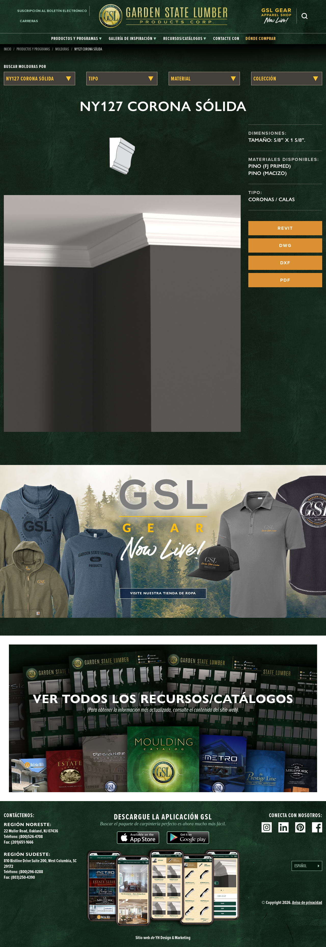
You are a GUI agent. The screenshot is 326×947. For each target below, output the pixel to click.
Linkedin (283, 827)
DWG (285, 245)
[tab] (76, 38)
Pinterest (300, 827)
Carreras (29, 21)
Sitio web (163, 937)
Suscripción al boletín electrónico (52, 10)
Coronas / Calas (271, 199)
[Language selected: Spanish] (307, 866)
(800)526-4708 (31, 836)
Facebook (317, 827)
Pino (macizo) (267, 173)
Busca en (305, 16)
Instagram (267, 827)
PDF (285, 280)
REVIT (285, 228)
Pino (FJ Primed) (269, 166)
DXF (285, 262)
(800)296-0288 (31, 871)
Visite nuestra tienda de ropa (163, 593)
